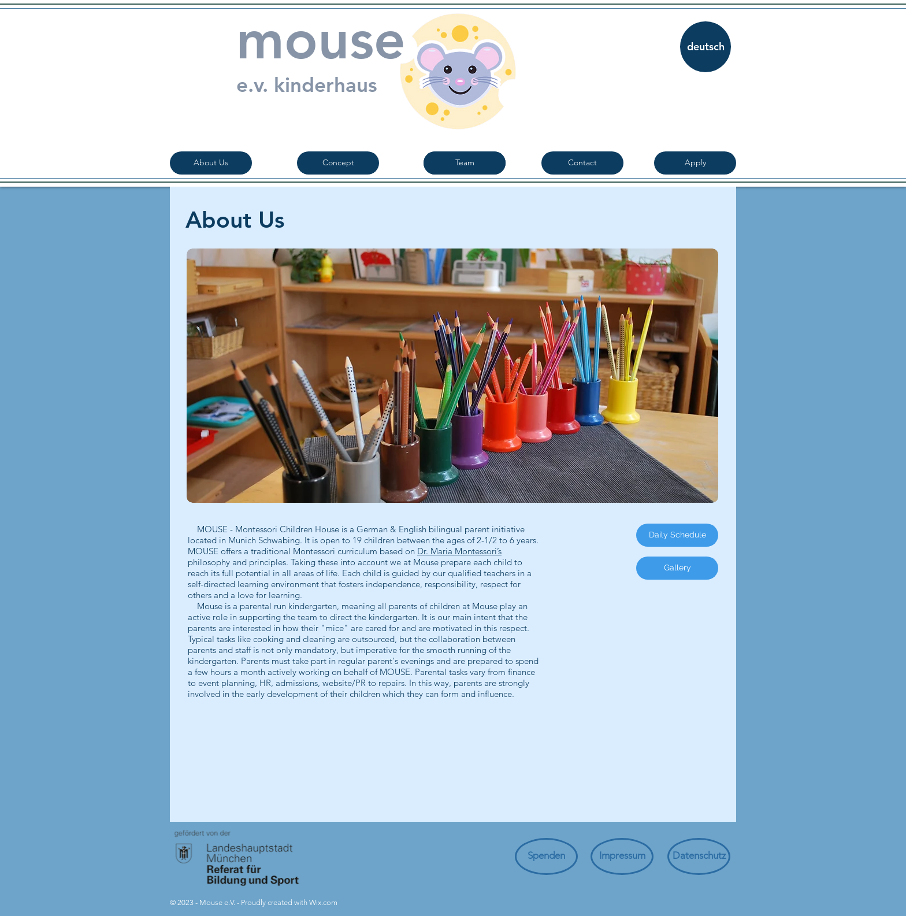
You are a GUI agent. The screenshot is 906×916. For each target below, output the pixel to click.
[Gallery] (677, 568)
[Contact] (582, 163)
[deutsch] (705, 46)
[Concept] (338, 163)
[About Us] (211, 163)
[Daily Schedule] (677, 535)
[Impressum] (622, 856)
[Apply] (695, 163)
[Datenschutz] (698, 856)
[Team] (465, 163)
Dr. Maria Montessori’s (459, 551)
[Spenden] (546, 856)
